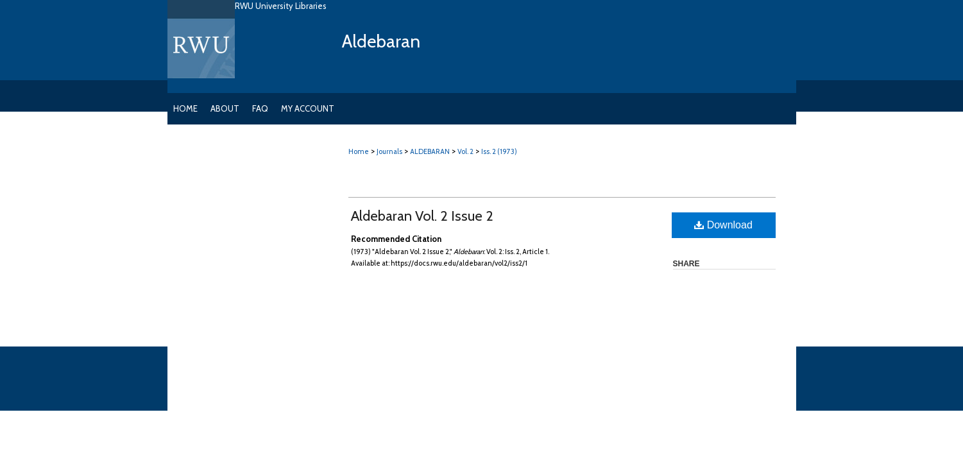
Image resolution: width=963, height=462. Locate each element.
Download (723, 224)
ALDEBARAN (430, 151)
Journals (389, 151)
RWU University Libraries (281, 6)
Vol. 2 (465, 151)
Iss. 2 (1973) (499, 151)
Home (358, 151)
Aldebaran (381, 41)
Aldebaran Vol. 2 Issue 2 (422, 216)
